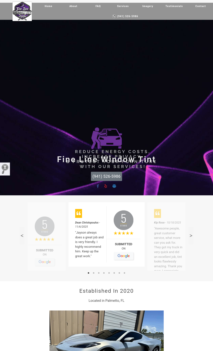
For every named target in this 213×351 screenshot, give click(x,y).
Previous (22, 235)
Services (123, 6)
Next (190, 235)
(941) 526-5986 (125, 16)
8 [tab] (124, 273)
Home (48, 6)
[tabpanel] (106, 235)
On (44, 256)
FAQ (98, 6)
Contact (200, 6)
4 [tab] (104, 273)
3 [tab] (99, 273)
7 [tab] (119, 273)
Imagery (147, 6)
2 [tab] (93, 273)
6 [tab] (114, 273)
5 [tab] (109, 273)
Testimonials (174, 6)
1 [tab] (88, 273)
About (73, 6)
